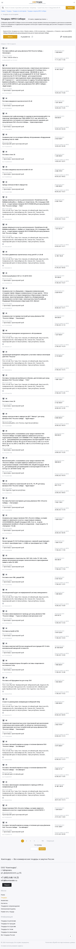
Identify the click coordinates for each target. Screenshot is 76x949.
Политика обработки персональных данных (60, 942)
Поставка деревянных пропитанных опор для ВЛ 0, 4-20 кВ (22, 254)
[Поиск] (3, 8)
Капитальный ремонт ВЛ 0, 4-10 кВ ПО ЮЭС (17, 276)
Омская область (13, 57)
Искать (70, 8)
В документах (25, 37)
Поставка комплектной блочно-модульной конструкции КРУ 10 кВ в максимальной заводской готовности (25, 647)
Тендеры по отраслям (8, 926)
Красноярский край (18, 90)
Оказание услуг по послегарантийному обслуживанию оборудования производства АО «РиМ (26, 138)
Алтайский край (18, 774)
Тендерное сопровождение (10, 906)
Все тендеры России (8, 935)
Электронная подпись (8, 909)
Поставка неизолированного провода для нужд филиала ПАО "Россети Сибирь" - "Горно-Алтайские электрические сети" (23, 615)
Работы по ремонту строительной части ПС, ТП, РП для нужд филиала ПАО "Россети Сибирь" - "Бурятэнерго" (23, 485)
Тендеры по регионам (8, 921)
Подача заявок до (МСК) (62, 58)
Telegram (7, 885)
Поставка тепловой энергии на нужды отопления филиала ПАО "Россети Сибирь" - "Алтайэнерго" (24, 745)
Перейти (42, 849)
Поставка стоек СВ (8, 154)
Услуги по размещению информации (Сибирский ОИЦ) (21, 702)
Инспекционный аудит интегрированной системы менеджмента (24, 592)
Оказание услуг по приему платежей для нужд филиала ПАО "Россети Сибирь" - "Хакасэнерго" (23, 317)
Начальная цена (59, 50)
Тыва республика (33, 214)
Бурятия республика (31, 423)
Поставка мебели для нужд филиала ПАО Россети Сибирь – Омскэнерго (22, 52)
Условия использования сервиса (12, 946)
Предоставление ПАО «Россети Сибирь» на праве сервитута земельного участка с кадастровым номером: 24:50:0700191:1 (23, 809)
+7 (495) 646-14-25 (10, 877)
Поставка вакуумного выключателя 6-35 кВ (17, 101)
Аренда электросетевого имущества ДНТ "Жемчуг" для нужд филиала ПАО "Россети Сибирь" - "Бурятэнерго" (23, 417)
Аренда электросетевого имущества (14, 185)
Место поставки (7, 55)
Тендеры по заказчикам (9, 932)
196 (43, 841)
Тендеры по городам (8, 924)
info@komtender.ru (9, 880)
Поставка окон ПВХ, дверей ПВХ (13, 577)
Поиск (3, 895)
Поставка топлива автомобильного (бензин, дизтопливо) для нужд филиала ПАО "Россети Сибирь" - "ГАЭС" (25, 379)
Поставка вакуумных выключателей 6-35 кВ (17, 169)
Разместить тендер (7, 912)
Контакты (4, 903)
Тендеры (4, 898)
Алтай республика (21, 214)
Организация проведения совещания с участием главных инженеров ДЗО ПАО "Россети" (26, 356)
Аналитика (4, 900)
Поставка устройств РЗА (10, 631)
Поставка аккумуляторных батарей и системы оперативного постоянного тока (23, 664)
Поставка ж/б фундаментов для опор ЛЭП (17, 680)
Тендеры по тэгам (7, 929)
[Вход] (74, 2)
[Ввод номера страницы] (33, 848)
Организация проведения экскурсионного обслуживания (22, 333)
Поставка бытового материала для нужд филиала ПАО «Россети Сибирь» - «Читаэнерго (24, 502)
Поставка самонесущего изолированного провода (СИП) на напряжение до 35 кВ (22, 786)
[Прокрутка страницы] (70, 936)
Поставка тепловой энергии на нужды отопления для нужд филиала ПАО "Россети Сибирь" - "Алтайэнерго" (26, 826)
